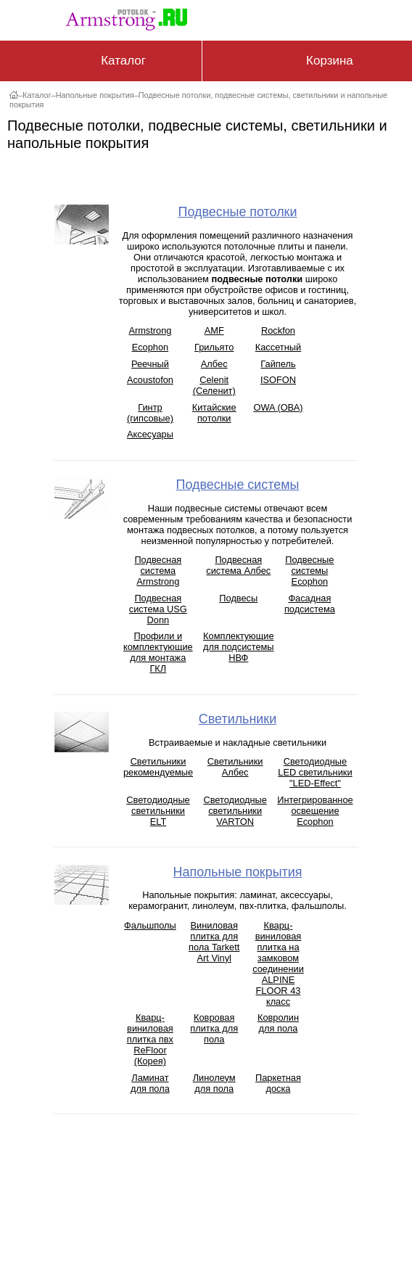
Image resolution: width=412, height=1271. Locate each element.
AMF (214, 330)
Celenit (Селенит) (214, 385)
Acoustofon (150, 379)
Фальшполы (150, 925)
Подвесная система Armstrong (157, 570)
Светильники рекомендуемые (158, 767)
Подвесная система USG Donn (158, 609)
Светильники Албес (235, 767)
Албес (214, 363)
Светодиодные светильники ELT (157, 810)
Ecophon (150, 347)
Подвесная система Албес (238, 565)
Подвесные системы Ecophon (309, 570)
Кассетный (278, 347)
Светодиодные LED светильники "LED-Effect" (315, 772)
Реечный (150, 363)
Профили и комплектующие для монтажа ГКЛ (158, 652)
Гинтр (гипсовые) (150, 413)
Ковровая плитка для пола (214, 1028)
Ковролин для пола (278, 1023)
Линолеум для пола (214, 1083)
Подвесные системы (238, 484)
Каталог (37, 95)
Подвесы (238, 598)
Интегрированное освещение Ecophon (315, 810)
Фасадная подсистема (309, 603)
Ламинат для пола (150, 1083)
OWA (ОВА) (277, 407)
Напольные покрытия (95, 95)
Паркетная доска (278, 1083)
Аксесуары (150, 434)
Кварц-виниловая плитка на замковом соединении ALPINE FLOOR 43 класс (278, 963)
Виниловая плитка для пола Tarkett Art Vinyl (214, 941)
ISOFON (278, 379)
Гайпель (277, 363)
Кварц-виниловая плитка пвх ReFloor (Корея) (150, 1039)
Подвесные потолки (237, 212)
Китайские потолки (214, 413)
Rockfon (278, 330)
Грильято (214, 347)
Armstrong (149, 330)
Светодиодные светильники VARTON (234, 810)
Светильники (237, 719)
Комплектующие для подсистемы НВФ (238, 646)
